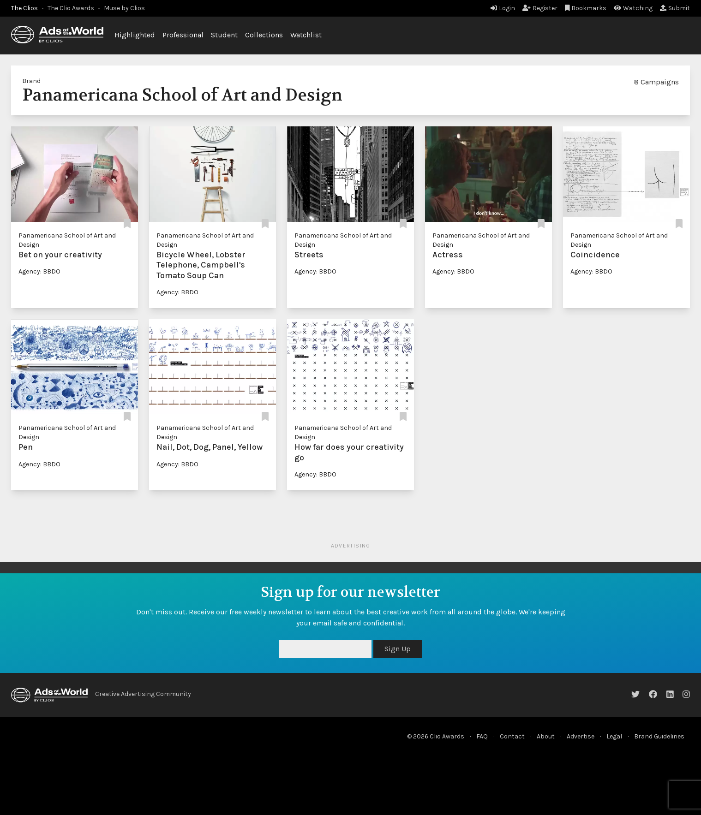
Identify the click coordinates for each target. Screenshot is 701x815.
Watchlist (306, 34)
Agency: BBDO (39, 271)
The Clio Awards (71, 8)
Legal (614, 736)
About (546, 736)
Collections (264, 34)
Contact (512, 736)
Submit (675, 8)
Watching (633, 8)
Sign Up (397, 648)
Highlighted (134, 34)
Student (224, 34)
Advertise (580, 736)
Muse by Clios (124, 8)
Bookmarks (586, 8)
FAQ (482, 736)
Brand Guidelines (659, 736)
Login (503, 8)
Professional (183, 34)
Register (539, 8)
